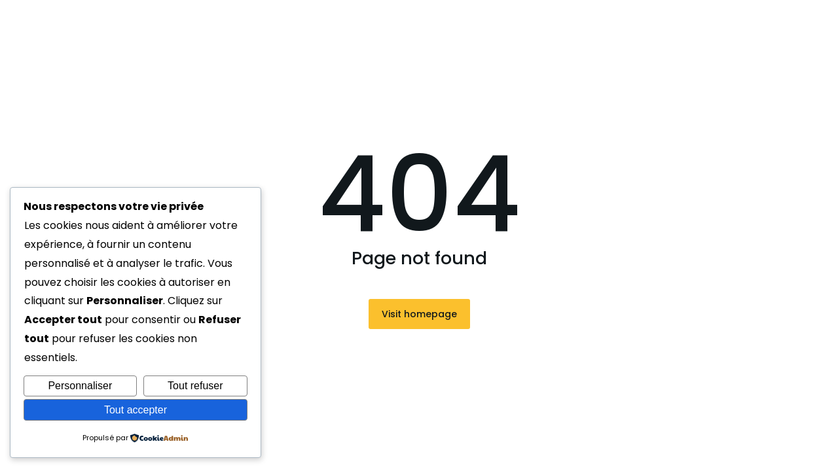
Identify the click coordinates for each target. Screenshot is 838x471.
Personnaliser (80, 385)
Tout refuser (195, 385)
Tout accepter (135, 409)
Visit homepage (419, 314)
